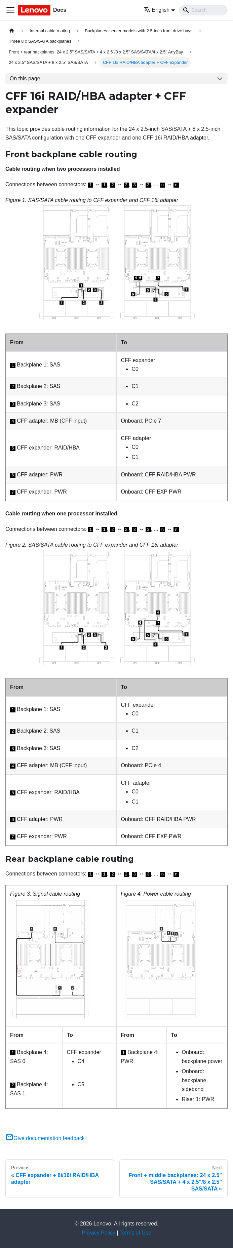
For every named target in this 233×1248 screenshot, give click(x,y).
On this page (25, 78)
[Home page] (11, 31)
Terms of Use (135, 1233)
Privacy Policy (98, 1233)
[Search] (203, 10)
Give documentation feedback (45, 1138)
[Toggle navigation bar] (10, 10)
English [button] (156, 10)
